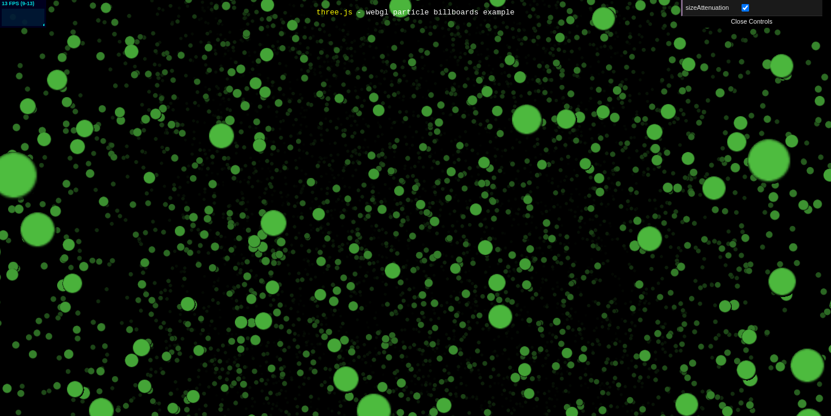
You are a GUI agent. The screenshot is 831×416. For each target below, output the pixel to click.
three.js (334, 13)
